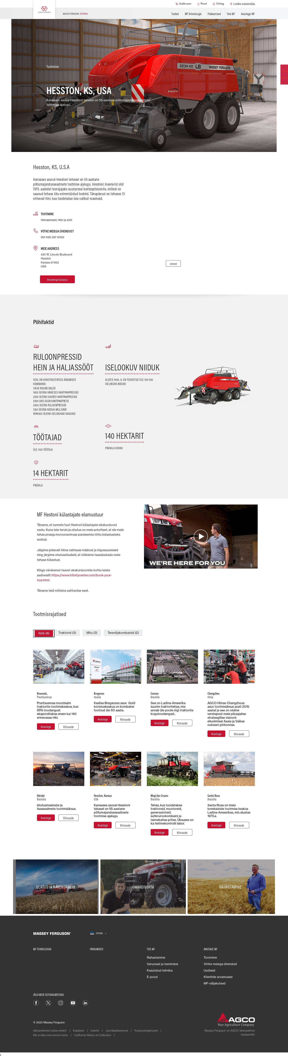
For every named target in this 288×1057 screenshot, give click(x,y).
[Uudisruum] (183, 3)
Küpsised (78, 1030)
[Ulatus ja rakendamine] (56, 886)
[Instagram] (60, 1003)
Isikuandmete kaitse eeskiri (50, 1030)
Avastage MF (248, 14)
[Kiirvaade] (69, 726)
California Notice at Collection (92, 1035)
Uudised (209, 970)
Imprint (95, 1030)
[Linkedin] (85, 1003)
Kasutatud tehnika (160, 970)
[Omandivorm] (144, 886)
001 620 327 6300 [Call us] (52, 237)
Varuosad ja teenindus (162, 964)
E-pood (152, 977)
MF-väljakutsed (214, 983)
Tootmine (210, 957)
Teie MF (231, 14)
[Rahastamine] (231, 886)
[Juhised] (173, 263)
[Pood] (202, 3)
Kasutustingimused (146, 1030)
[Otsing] (218, 3)
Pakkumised (214, 14)
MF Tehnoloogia (193, 14)
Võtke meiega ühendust (220, 964)
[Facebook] (36, 1003)
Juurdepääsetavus (117, 1030)
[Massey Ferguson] (44, 9)
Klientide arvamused (218, 977)
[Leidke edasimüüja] (242, 3)
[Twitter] (48, 1003)
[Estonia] (98, 933)
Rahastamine (156, 957)
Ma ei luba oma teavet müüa (50, 1035)
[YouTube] (73, 1003)
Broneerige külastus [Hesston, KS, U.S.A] (57, 279)
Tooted (175, 14)
